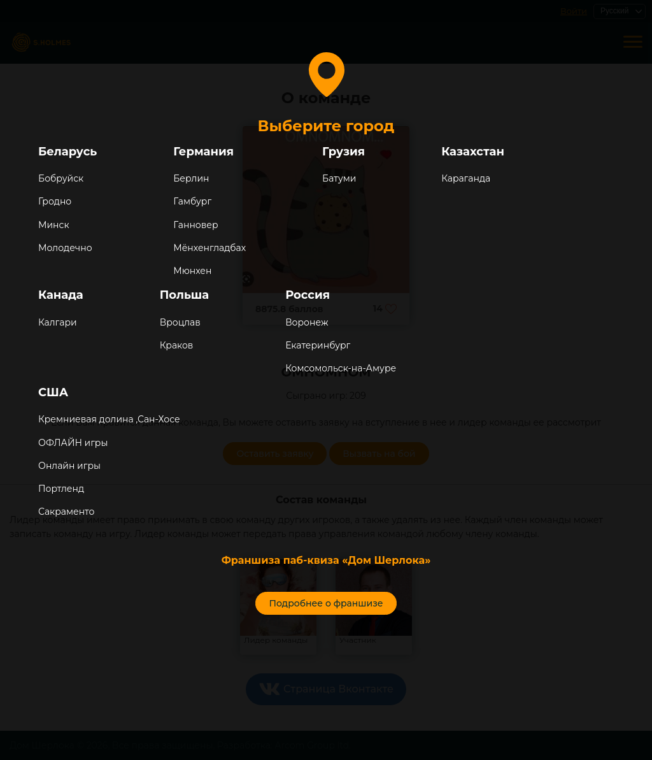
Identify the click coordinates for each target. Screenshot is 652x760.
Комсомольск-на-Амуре (340, 368)
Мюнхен (192, 270)
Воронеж (306, 322)
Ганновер (195, 225)
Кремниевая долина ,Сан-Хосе (109, 419)
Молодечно (65, 248)
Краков (177, 345)
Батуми (339, 178)
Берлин (191, 178)
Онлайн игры (69, 465)
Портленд (61, 488)
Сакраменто (66, 511)
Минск (53, 225)
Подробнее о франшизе (326, 603)
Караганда (465, 178)
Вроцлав (180, 322)
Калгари (57, 322)
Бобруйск (60, 178)
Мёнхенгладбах (209, 248)
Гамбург (192, 201)
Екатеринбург (317, 345)
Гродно (54, 201)
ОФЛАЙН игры (73, 442)
